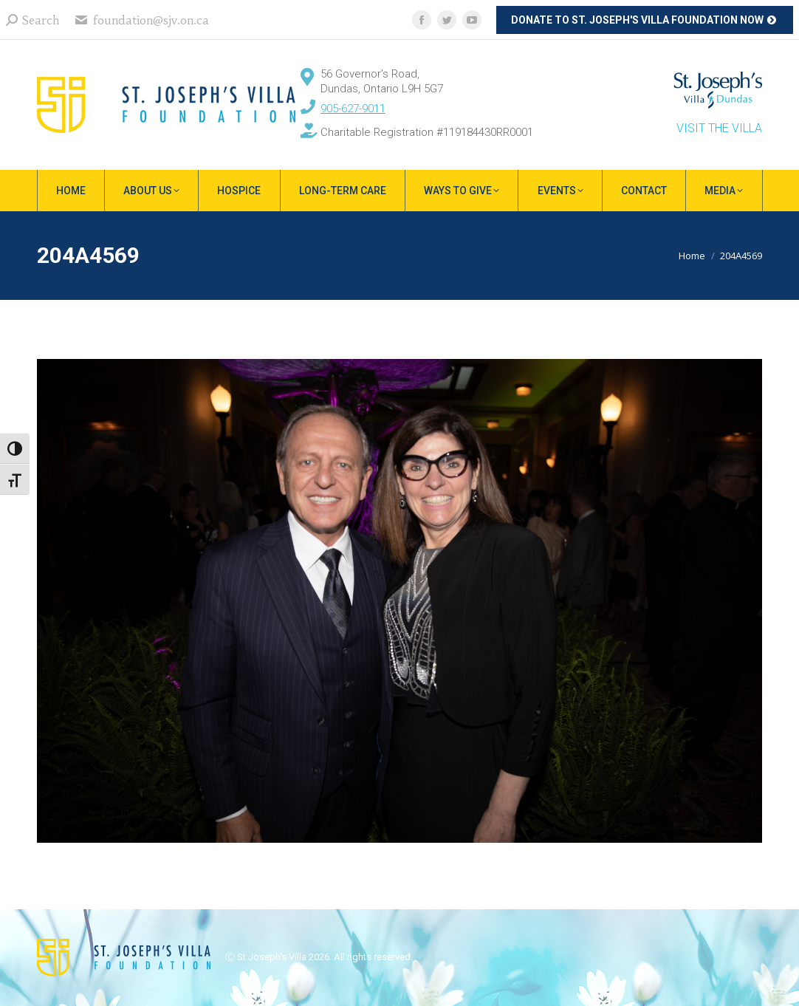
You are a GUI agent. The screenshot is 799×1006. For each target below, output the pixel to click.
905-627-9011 (352, 108)
